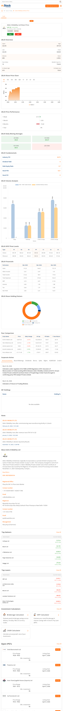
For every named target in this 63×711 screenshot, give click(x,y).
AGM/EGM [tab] (52, 334)
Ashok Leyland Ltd (7, 319)
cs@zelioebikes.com (9, 470)
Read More (6, 445)
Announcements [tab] (7, 334)
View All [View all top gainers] (58, 505)
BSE (31, 21)
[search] (31, 1)
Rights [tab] (46, 334)
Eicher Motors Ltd (7, 312)
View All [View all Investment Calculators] (59, 582)
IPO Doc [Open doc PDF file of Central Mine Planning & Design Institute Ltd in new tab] (58, 684)
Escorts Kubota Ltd (8, 322)
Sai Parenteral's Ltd (11, 669)
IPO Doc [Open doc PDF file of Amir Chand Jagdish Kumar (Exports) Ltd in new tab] (58, 653)
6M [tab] (20, 80)
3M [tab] (16, 80)
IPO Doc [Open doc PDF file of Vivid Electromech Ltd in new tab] (58, 622)
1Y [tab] (23, 80)
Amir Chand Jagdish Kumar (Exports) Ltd (17, 653)
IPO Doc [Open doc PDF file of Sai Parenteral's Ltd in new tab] (58, 669)
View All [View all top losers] (58, 543)
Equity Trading (9, 10)
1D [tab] (4, 80)
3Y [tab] (27, 80)
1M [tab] (12, 80)
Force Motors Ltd (7, 325)
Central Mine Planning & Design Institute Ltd (19, 684)
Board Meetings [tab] (19, 334)
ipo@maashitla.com (9, 491)
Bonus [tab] (35, 334)
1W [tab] (8, 80)
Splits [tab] (40, 334)
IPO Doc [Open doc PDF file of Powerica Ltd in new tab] (58, 638)
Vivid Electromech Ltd (12, 622)
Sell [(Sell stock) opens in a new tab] (18, 34)
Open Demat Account (52, 6)
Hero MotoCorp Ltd (8, 316)
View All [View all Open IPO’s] (59, 617)
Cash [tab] (3, 16)
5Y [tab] (30, 80)
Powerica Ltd (9, 638)
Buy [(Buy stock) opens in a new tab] (10, 34)
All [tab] (34, 80)
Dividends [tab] (28, 334)
